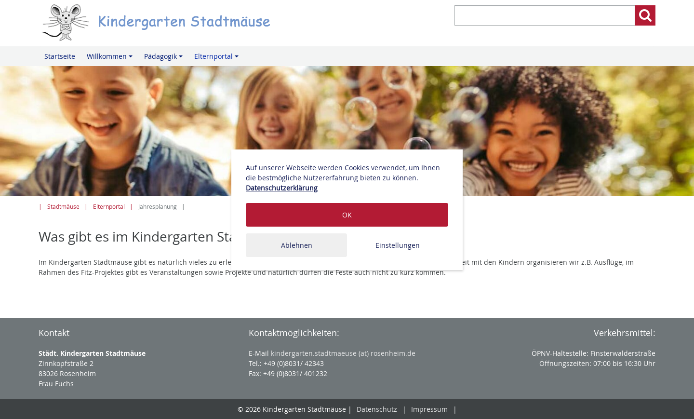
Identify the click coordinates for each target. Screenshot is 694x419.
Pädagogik (165, 59)
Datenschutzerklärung (282, 187)
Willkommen (111, 59)
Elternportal (217, 59)
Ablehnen (296, 245)
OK (347, 214)
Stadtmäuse (63, 207)
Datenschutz (377, 409)
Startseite (59, 56)
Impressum (429, 409)
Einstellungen (397, 245)
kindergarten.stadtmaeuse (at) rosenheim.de (343, 353)
